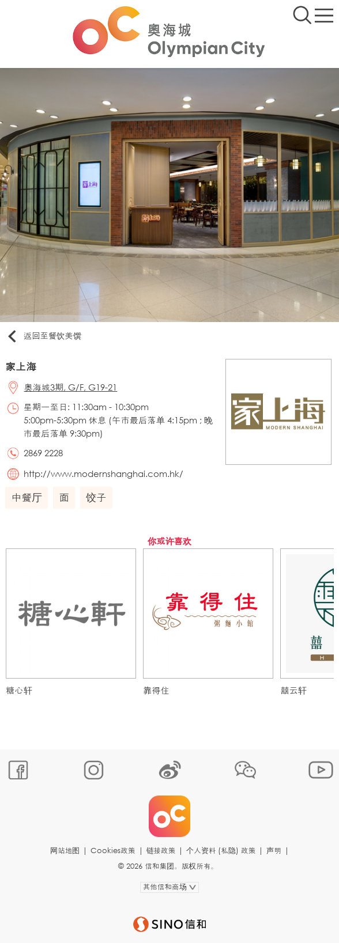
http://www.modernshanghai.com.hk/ (103, 473)
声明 (273, 850)
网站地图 (65, 850)
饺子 (96, 497)
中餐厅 (26, 497)
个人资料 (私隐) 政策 (220, 850)
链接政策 (161, 850)
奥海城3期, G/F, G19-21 (71, 387)
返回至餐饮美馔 (43, 336)
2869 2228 (43, 453)
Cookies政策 (113, 850)
